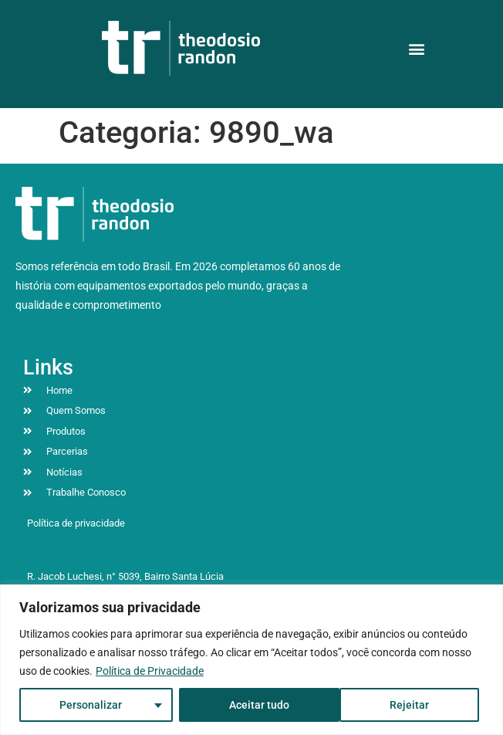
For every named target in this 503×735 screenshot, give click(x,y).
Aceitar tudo (403, 705)
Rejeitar (248, 705)
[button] (417, 48)
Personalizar (90, 705)
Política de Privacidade (150, 671)
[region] (251, 659)
